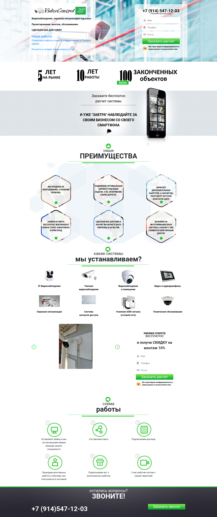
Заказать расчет (161, 41)
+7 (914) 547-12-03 (161, 10)
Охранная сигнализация (49, 311)
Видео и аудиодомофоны (167, 286)
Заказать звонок (166, 507)
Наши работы (42, 36)
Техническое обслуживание (167, 311)
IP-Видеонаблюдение (49, 286)
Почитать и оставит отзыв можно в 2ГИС (53, 49)
